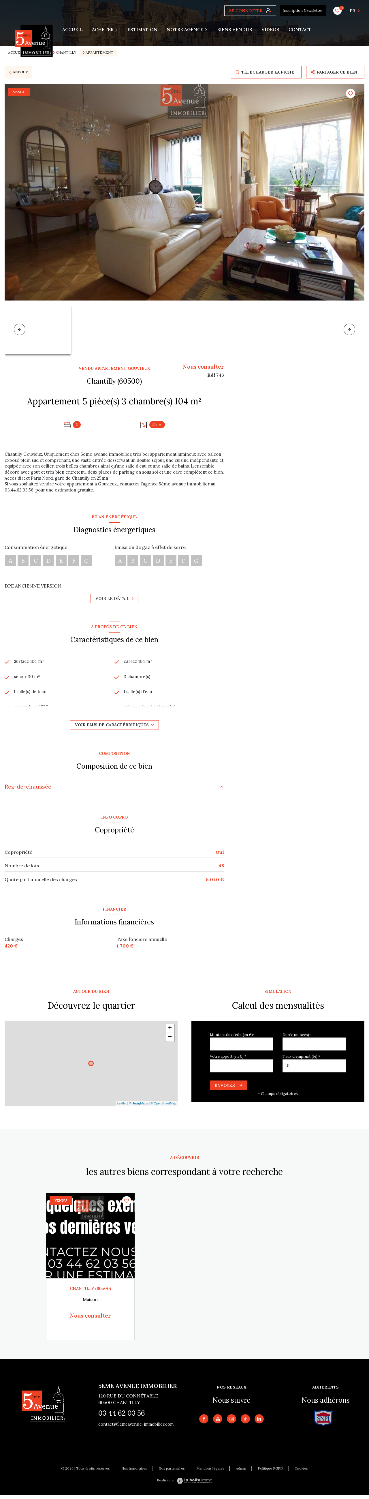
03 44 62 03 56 (121, 1416)
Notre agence (185, 29)
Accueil (72, 29)
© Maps (138, 1107)
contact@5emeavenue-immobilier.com (136, 1427)
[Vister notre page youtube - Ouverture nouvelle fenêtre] (217, 1422)
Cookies (301, 1472)
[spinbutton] (314, 1069)
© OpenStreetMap (163, 1107)
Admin (241, 1472)
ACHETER (103, 29)
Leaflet (122, 1107)
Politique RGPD (270, 1472)
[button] (349, 329)
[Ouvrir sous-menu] (118, 29)
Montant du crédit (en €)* (232, 1038)
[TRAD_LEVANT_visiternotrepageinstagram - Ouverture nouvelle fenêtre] (231, 1422)
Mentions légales (210, 1472)
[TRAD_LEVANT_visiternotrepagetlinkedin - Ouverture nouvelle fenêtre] (259, 1422)
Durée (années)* (297, 1038)
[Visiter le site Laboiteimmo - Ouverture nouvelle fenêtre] (194, 1484)
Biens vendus (234, 29)
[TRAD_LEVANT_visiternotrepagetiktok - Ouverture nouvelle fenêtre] (245, 1422)
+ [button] (170, 1032)
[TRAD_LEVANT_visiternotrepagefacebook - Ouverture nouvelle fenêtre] (203, 1422)
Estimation (142, 29)
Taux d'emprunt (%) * (301, 1060)
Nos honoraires (134, 1472)
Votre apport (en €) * (228, 1060)
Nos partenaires (172, 1472)
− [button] (170, 1040)
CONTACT (300, 29)
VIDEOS (270, 29)
